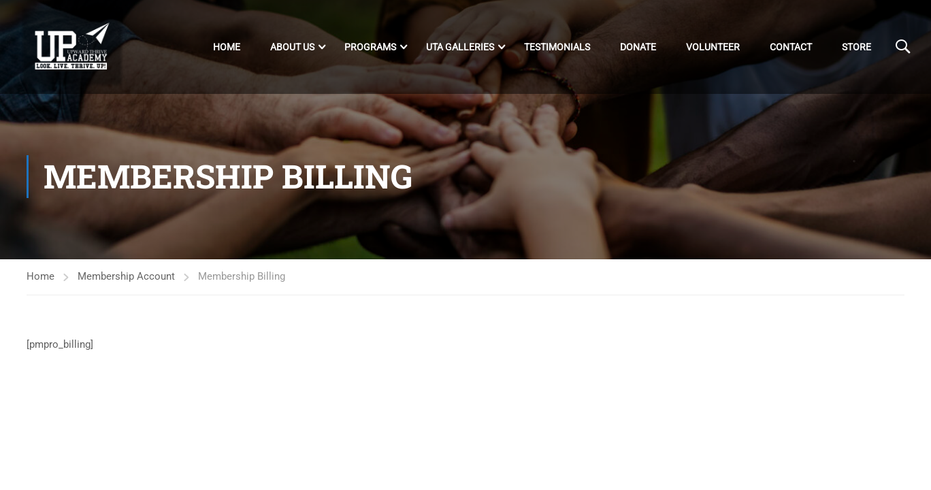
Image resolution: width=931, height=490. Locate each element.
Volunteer (713, 47)
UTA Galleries (460, 47)
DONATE (638, 47)
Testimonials (557, 47)
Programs (370, 47)
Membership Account (126, 276)
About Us (292, 47)
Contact (791, 47)
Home (226, 47)
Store (856, 47)
